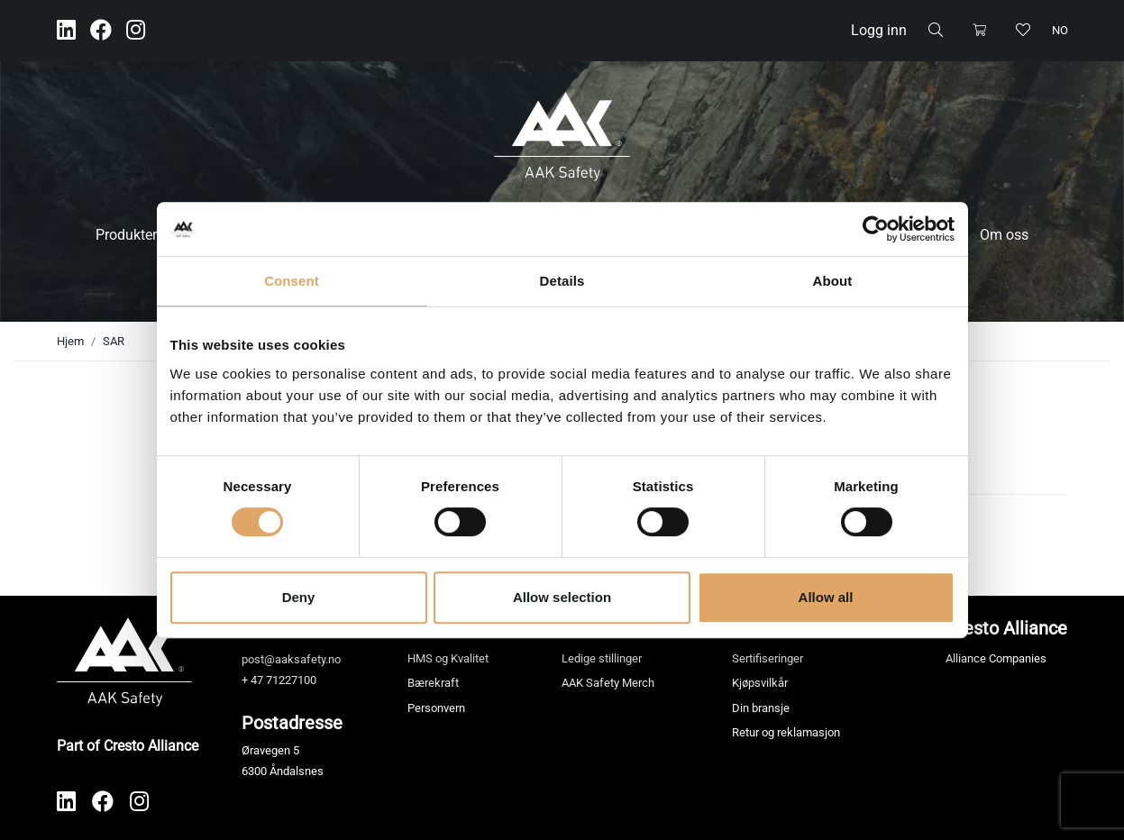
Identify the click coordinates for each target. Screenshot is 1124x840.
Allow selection (562, 597)
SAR (113, 341)
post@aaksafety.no (291, 659)
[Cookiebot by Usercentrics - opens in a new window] (876, 228)
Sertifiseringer (767, 658)
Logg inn (879, 30)
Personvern (436, 708)
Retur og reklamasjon (786, 732)
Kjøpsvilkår (760, 682)
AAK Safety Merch (608, 682)
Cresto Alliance (1006, 628)
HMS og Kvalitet (448, 658)
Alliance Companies (996, 658)
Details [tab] (562, 280)
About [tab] (833, 280)
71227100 (291, 680)
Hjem (70, 341)
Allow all (826, 597)
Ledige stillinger (602, 658)
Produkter (126, 234)
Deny (298, 597)
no (1060, 30)
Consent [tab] (291, 280)
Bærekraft (433, 682)
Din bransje (761, 708)
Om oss (1004, 234)
